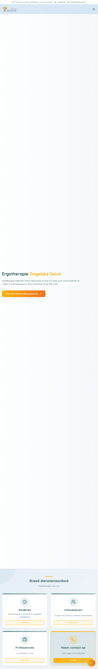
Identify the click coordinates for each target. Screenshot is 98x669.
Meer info (25, 623)
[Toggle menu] (93, 9)
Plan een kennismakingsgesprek (24, 293)
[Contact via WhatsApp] (91, 663)
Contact (73, 660)
